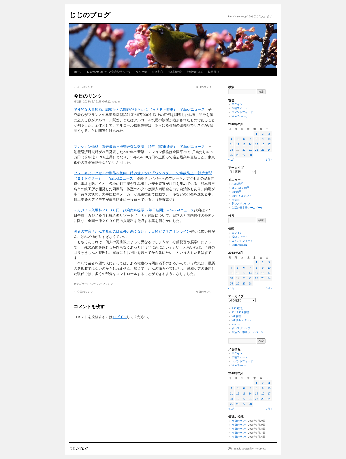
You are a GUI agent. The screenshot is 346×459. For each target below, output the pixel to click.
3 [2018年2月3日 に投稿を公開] (269, 133)
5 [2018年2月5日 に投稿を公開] (238, 139)
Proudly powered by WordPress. (250, 448)
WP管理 (236, 191)
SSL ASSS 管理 (240, 187)
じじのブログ (89, 15)
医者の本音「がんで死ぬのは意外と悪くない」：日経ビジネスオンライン (132, 231)
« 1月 (231, 159)
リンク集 (141, 72)
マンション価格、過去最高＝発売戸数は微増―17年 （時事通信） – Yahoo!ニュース (139, 146)
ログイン (120, 317)
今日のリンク (83, 87)
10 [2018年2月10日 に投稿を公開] (269, 139)
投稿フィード (240, 108)
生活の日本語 (194, 72)
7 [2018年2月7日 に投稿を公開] (250, 139)
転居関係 (213, 72)
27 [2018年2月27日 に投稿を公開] (244, 155)
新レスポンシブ (241, 203)
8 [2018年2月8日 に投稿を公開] (256, 139)
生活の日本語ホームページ (247, 207)
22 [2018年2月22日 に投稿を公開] (256, 149)
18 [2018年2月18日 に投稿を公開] (231, 149)
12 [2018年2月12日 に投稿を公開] (237, 144)
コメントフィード (242, 112)
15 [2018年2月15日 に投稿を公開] (256, 144)
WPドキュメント (242, 195)
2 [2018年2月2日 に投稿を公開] (262, 133)
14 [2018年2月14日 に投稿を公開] (250, 144)
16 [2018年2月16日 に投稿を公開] (262, 144)
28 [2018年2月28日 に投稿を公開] (250, 155)
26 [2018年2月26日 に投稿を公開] (237, 155)
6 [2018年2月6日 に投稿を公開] (244, 139)
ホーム (78, 72)
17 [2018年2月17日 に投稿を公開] (269, 144)
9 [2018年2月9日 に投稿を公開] (262, 139)
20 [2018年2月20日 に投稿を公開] (244, 149)
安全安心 (157, 72)
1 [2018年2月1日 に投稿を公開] (256, 133)
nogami (115, 101)
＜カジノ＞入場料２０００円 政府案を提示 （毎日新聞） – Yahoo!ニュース (134, 210)
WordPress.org (239, 116)
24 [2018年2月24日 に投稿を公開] (269, 149)
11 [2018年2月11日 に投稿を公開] (231, 144)
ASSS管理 (237, 183)
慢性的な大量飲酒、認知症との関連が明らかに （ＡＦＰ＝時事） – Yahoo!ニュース (139, 109)
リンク (92, 283)
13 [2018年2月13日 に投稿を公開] (244, 144)
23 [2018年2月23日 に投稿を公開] (262, 149)
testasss (236, 199)
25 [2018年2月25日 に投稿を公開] (231, 155)
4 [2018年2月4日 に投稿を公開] (231, 139)
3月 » (269, 159)
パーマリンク (105, 283)
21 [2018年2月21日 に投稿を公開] (250, 149)
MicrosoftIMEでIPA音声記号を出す (109, 72)
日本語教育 (174, 72)
